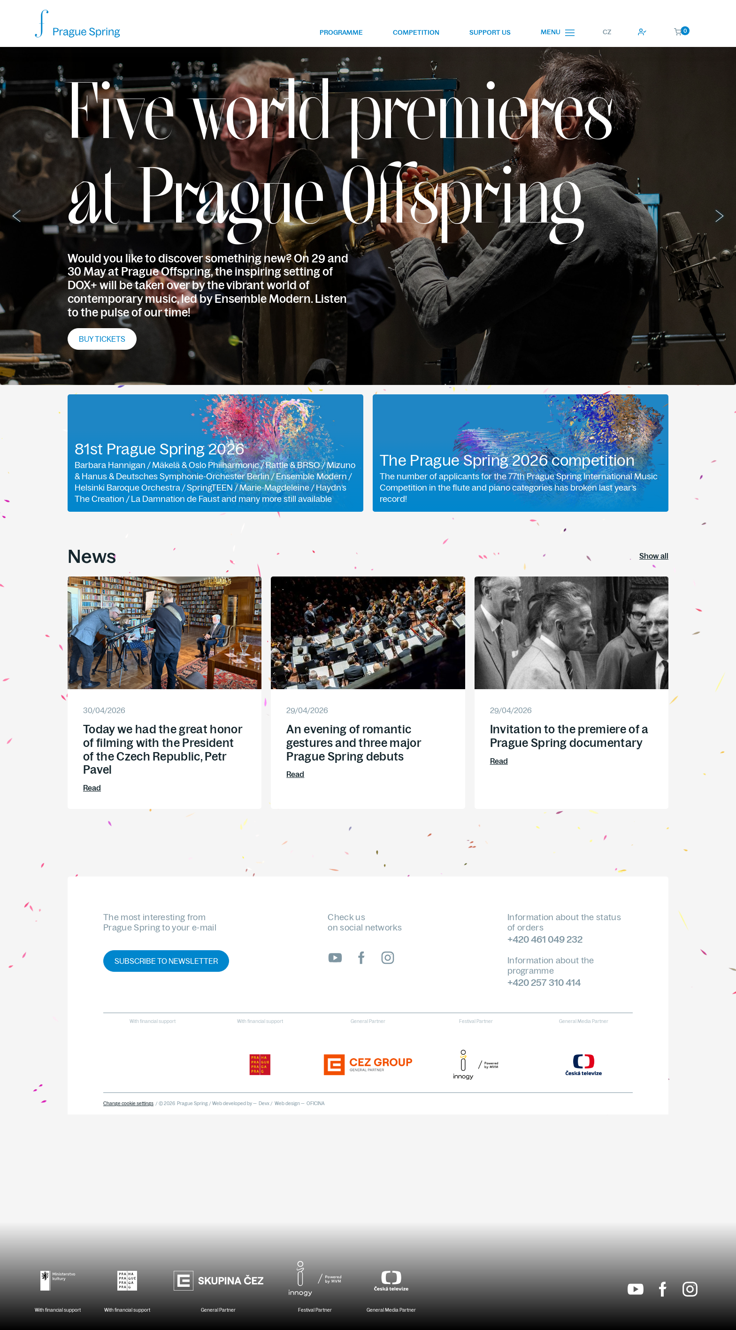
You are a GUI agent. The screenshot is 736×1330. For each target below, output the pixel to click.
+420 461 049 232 (545, 939)
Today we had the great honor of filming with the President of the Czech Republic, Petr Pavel (162, 749)
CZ (607, 32)
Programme (341, 32)
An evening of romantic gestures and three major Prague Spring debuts (353, 742)
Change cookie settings (128, 1103)
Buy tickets (102, 339)
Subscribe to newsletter (166, 961)
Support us (490, 32)
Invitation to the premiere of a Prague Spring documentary (569, 736)
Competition (416, 32)
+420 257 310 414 (544, 982)
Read (92, 787)
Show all (653, 556)
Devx (264, 1103)
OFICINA (316, 1103)
